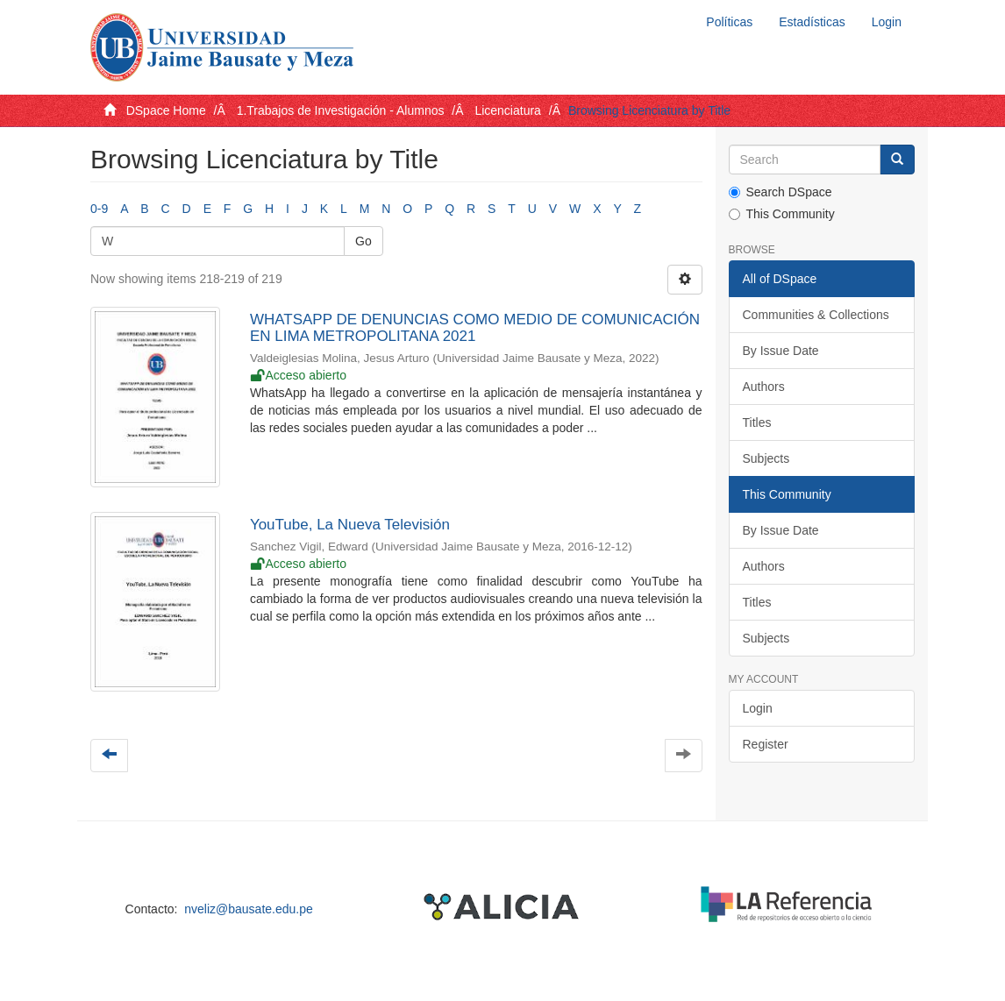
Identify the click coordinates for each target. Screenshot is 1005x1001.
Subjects (766, 458)
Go (363, 241)
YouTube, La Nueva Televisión (350, 524)
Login (758, 708)
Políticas (729, 22)
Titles (757, 422)
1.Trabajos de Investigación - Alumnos (341, 110)
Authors (764, 387)
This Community (782, 214)
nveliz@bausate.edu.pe (248, 909)
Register (765, 744)
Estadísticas (812, 22)
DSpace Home (166, 110)
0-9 (99, 209)
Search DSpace (780, 192)
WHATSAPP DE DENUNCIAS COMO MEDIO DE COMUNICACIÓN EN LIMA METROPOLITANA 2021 (475, 327)
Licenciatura (507, 110)
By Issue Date (781, 351)
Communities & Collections (816, 315)
